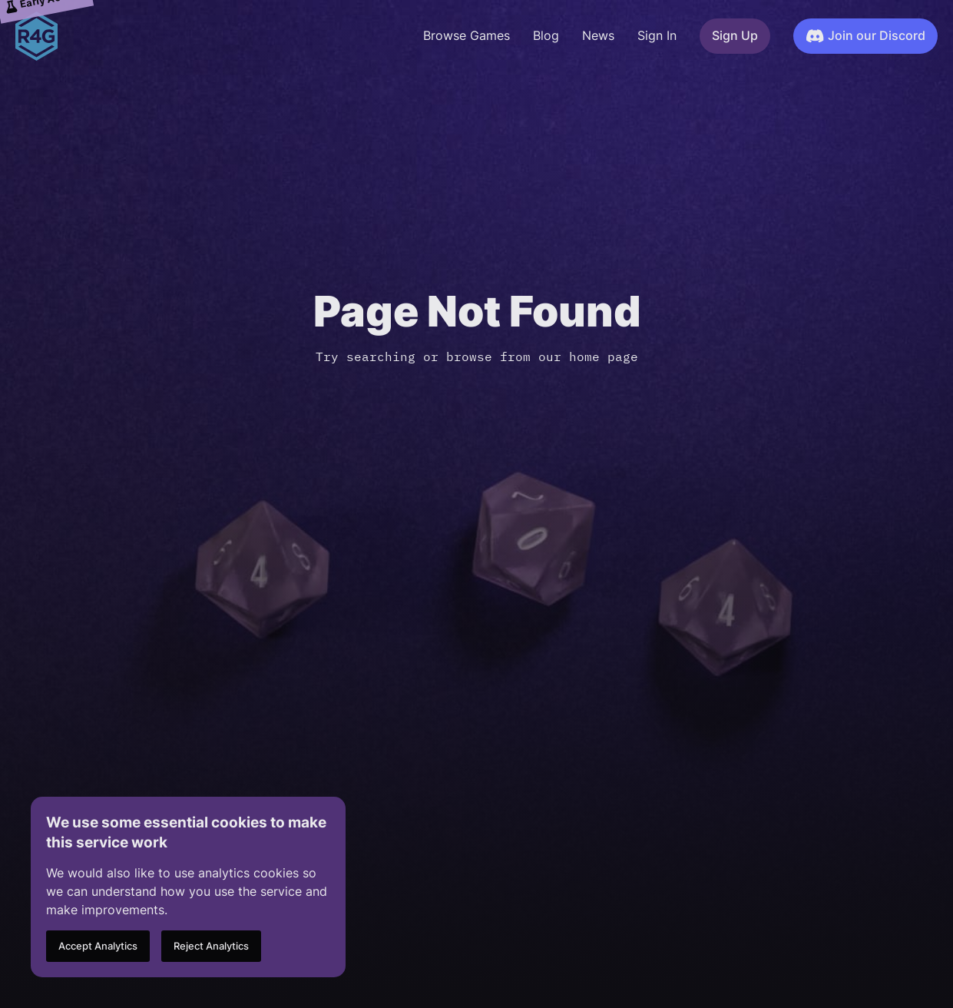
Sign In (657, 35)
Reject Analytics (211, 946)
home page (603, 356)
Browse (466, 35)
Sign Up (735, 35)
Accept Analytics (97, 946)
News (598, 35)
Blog (546, 35)
